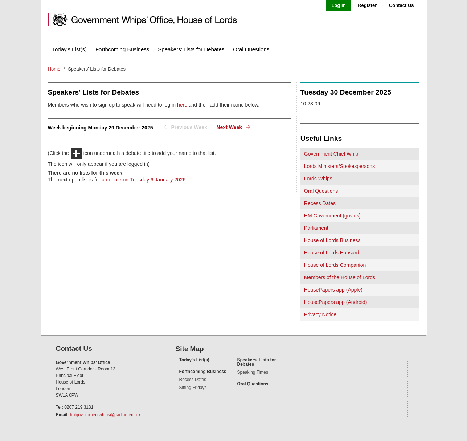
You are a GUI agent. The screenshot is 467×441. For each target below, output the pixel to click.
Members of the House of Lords (339, 277)
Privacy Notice (320, 314)
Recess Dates (320, 203)
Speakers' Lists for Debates (191, 49)
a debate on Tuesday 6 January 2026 (143, 180)
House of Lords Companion (335, 265)
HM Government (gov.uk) (332, 216)
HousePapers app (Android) (335, 302)
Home (54, 69)
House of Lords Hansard (331, 253)
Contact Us (401, 5)
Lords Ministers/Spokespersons (339, 166)
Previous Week (189, 127)
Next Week (229, 127)
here (182, 105)
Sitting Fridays (193, 387)
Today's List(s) (69, 49)
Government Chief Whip (331, 154)
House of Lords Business (332, 240)
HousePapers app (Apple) (333, 290)
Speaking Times (252, 372)
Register (367, 5)
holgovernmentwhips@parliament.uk (105, 414)
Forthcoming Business (122, 49)
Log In (339, 5)
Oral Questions (251, 49)
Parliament (316, 228)
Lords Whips (318, 178)
